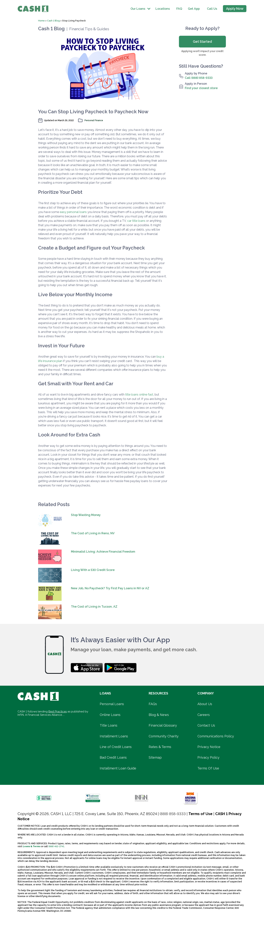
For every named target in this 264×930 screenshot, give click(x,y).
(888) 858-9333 (173, 814)
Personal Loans (112, 704)
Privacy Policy (208, 757)
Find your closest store (201, 88)
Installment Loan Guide (118, 768)
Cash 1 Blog (53, 20)
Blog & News (159, 715)
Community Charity (164, 736)
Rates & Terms (160, 747)
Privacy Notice (208, 747)
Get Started (202, 41)
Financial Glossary (163, 725)
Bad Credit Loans (113, 757)
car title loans (136, 221)
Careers (203, 715)
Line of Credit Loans (116, 747)
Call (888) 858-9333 (198, 78)
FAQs (153, 704)
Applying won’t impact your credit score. (202, 53)
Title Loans (108, 725)
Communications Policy (215, 736)
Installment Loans (114, 736)
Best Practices (57, 711)
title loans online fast (139, 394)
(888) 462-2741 (56, 846)
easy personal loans (73, 212)
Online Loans (110, 715)
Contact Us (206, 725)
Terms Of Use (208, 768)
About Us (204, 704)
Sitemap (155, 757)
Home (41, 20)
